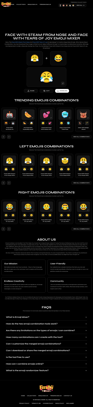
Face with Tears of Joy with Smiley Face (46, 220)
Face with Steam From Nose (20, 42)
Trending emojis (49, 4)
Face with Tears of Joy (40, 42)
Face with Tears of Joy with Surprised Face (83, 220)
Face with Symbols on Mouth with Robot (9, 128)
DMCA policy (59, 403)
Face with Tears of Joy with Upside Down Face (65, 220)
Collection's (25, 4)
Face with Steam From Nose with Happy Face (9, 174)
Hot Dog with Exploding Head (28, 128)
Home (17, 4)
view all (85, 5)
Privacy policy (24, 403)
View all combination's (81, 136)
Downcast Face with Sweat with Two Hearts (46, 128)
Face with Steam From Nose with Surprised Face (83, 174)
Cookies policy (48, 403)
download (62, 91)
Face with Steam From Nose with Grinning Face (28, 174)
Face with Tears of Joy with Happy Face (9, 220)
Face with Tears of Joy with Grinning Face (28, 220)
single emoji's (37, 4)
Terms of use (36, 403)
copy (46, 91)
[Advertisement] (46, 19)
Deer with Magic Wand (83, 128)
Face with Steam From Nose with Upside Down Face (65, 174)
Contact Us (68, 396)
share (30, 91)
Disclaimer (70, 403)
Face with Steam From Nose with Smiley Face (46, 174)
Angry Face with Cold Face (65, 128)
